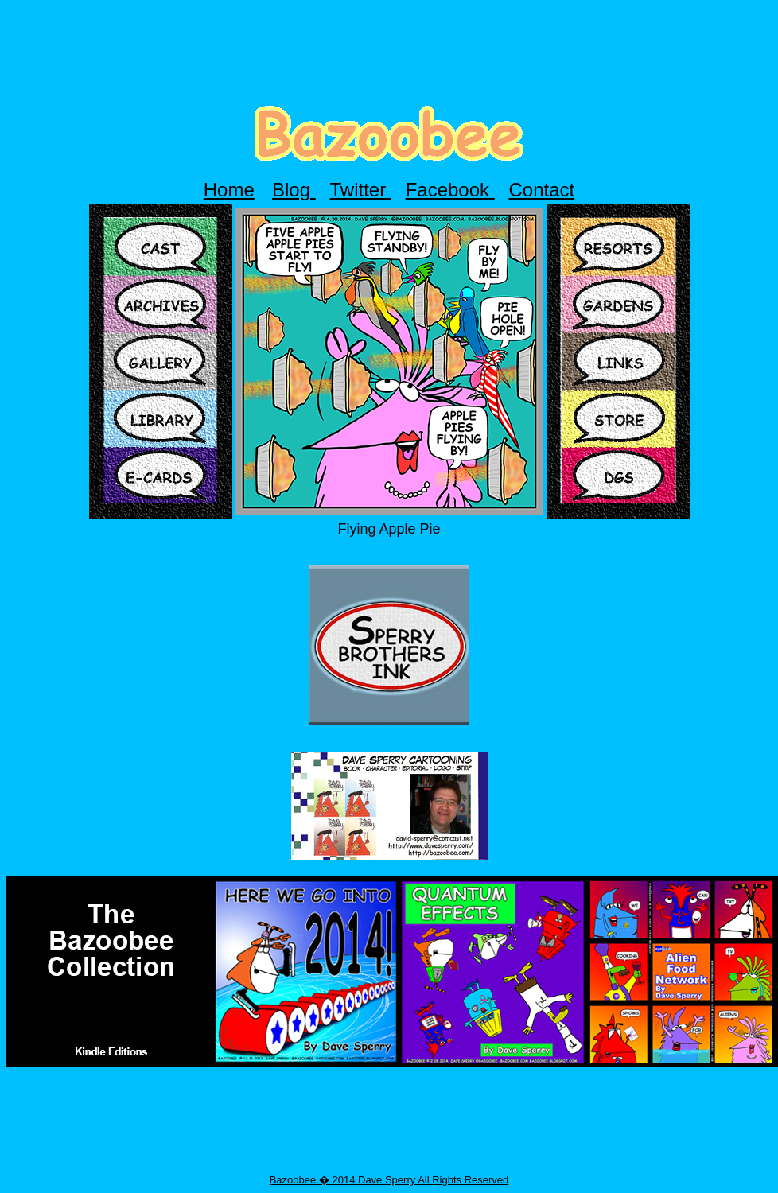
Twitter (360, 189)
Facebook (450, 189)
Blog (294, 189)
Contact (542, 189)
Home (229, 189)
